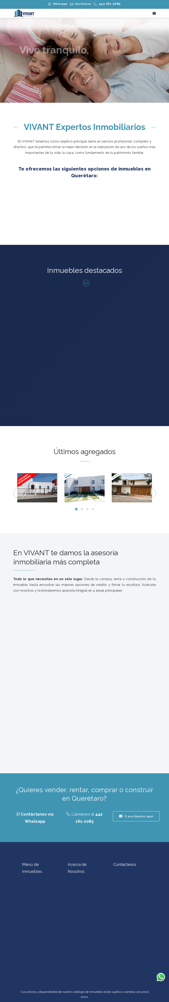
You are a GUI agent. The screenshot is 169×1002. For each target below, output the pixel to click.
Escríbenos (83, 3)
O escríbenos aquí (136, 816)
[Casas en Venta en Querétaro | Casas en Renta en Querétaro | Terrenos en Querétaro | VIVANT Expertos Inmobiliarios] (24, 13)
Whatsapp (60, 3)
